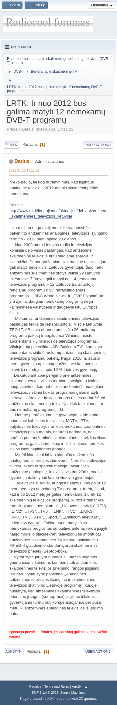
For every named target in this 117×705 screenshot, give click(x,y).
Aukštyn (13, 651)
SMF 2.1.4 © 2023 (45, 692)
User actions (98, 145)
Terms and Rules (56, 686)
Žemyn (11, 145)
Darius (21, 161)
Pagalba (35, 686)
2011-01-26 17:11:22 (24, 170)
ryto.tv (33, 523)
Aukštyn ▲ (80, 686)
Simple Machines (72, 692)
